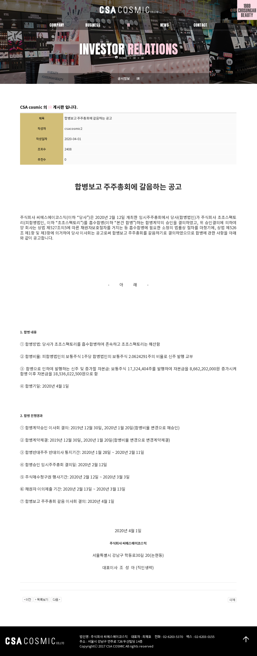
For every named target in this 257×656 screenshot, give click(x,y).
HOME (123, 58)
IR (138, 78)
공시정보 (124, 78)
